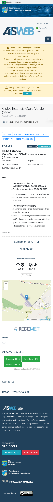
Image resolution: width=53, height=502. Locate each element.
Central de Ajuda (12, 452)
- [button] (6, 288)
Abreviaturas (42, 23)
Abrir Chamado (31, 452)
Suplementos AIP (31, 134)
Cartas (44, 134)
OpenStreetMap (44, 320)
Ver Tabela (26, 275)
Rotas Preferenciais (24, 138)
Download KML (31, 359)
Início (4, 122)
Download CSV (13, 364)
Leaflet (27, 320)
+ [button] (6, 284)
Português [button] (41, 29)
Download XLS (13, 359)
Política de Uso (10, 493)
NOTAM (17, 134)
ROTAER (7, 134)
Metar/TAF (8, 138)
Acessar (27, 93)
